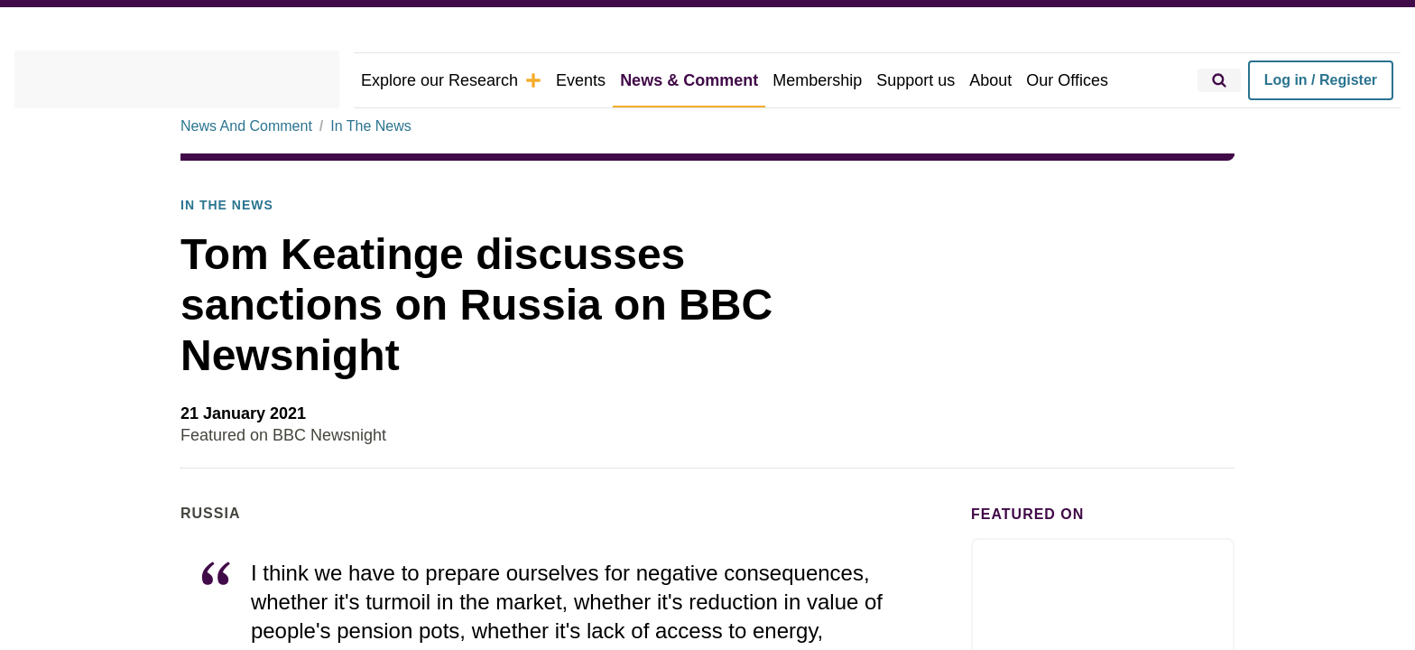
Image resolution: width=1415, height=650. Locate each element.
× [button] (1039, 236)
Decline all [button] (783, 382)
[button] (456, 383)
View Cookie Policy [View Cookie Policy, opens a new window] (737, 333)
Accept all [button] (946, 382)
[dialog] (707, 324)
